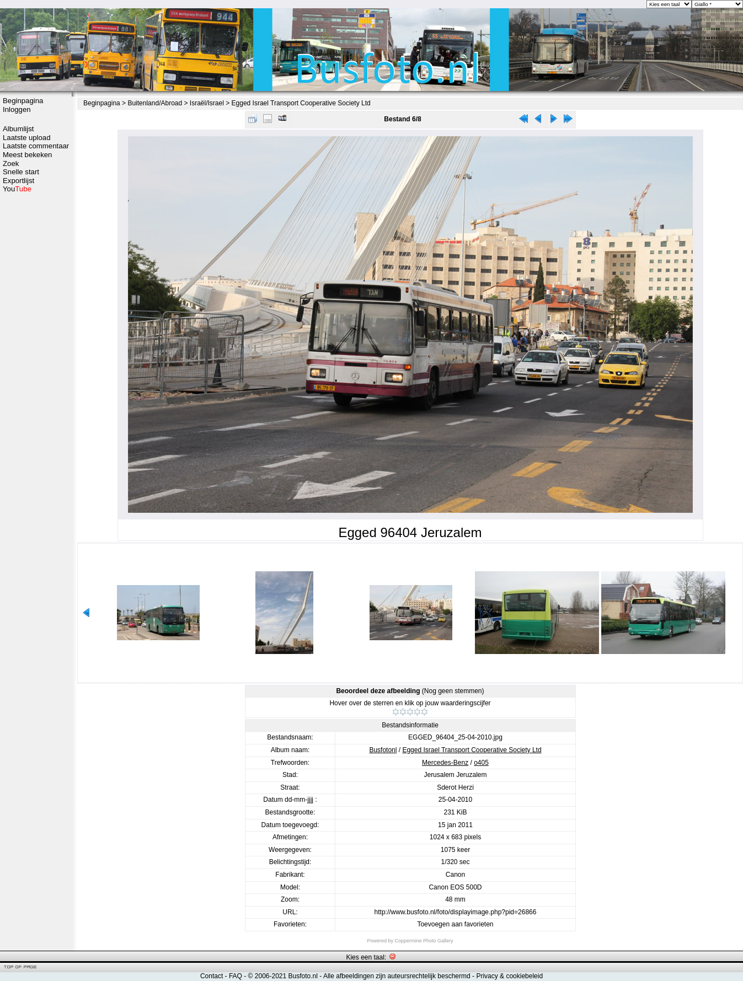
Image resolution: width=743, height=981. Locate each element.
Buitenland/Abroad (154, 103)
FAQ (235, 976)
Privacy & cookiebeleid (509, 976)
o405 (481, 762)
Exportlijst (18, 180)
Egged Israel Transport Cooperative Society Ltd (301, 103)
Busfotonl (383, 750)
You (17, 189)
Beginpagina (23, 101)
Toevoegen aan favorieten (455, 924)
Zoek (11, 163)
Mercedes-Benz (445, 762)
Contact (211, 976)
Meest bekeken (27, 155)
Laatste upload (27, 137)
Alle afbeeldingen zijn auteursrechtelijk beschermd (397, 976)
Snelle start (21, 172)
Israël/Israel (207, 103)
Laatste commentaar (36, 146)
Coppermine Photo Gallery (423, 941)
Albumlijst (18, 129)
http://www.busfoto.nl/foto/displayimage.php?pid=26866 (456, 912)
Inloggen (17, 109)
